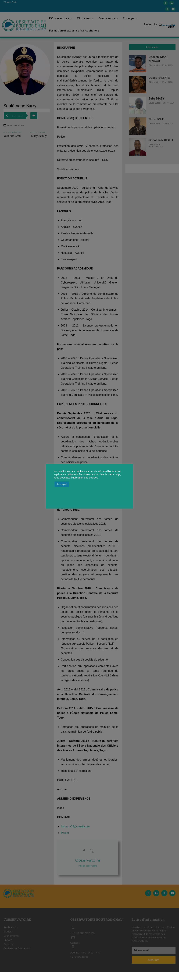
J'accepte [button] (62, 484)
